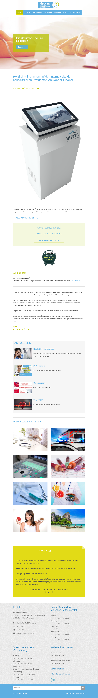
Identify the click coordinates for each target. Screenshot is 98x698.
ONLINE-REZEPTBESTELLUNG (49, 240)
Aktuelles (48, 12)
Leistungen (36, 12)
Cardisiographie (40, 383)
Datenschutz (80, 693)
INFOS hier (76, 281)
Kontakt (66, 12)
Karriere (57, 12)
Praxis (26, 12)
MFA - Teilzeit (39, 366)
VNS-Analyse (39, 400)
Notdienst (77, 12)
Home (19, 12)
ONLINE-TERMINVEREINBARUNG (49, 234)
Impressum (70, 693)
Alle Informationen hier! (27, 218)
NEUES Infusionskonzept (43, 349)
